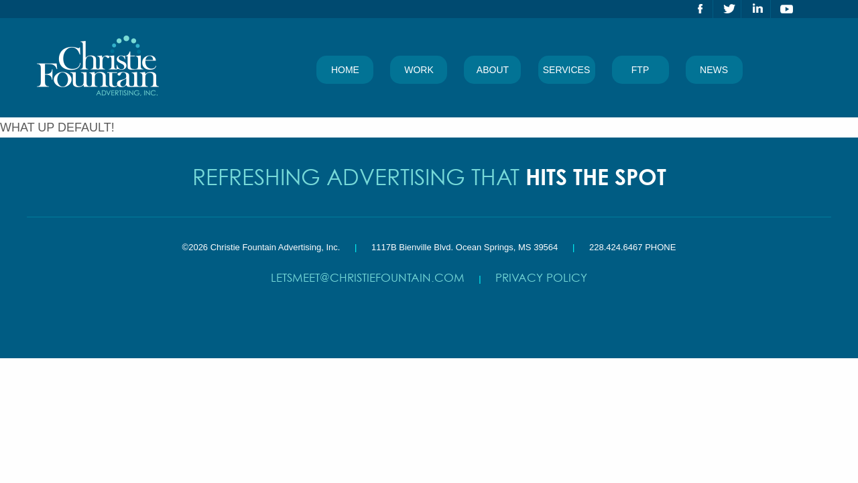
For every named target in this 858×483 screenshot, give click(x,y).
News (714, 69)
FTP (640, 69)
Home (345, 69)
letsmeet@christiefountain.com (368, 277)
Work (419, 69)
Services (567, 69)
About (493, 69)
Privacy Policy (541, 277)
